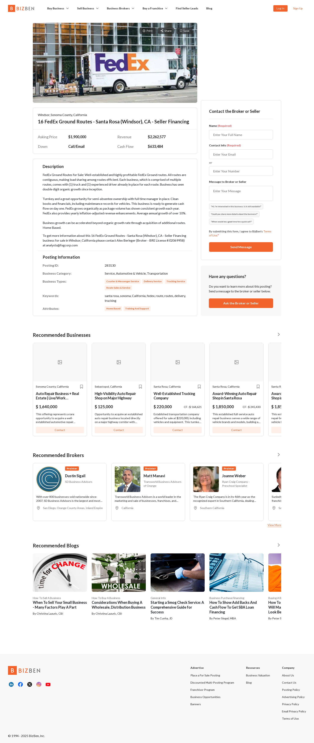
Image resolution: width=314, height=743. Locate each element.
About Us (288, 675)
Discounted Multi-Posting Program (212, 682)
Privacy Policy (290, 704)
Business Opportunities (205, 697)
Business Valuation (258, 675)
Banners (195, 704)
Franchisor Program (202, 689)
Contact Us (289, 682)
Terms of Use (290, 718)
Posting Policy (291, 689)
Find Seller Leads (187, 8)
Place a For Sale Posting (205, 675)
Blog (209, 8)
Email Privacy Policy (294, 711)
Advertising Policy (293, 697)
